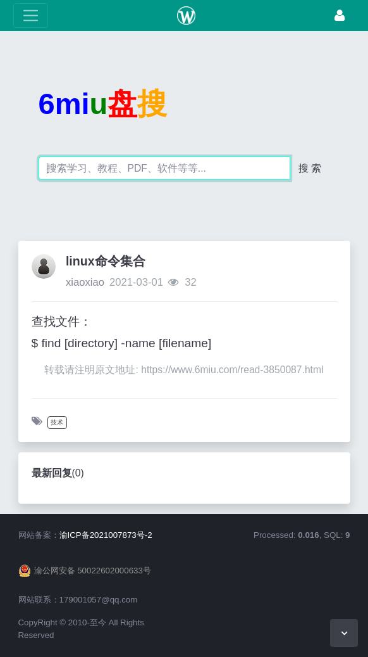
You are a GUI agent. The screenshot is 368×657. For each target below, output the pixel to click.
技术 (57, 422)
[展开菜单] (30, 15)
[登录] (339, 16)
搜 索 (309, 168)
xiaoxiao (85, 282)
